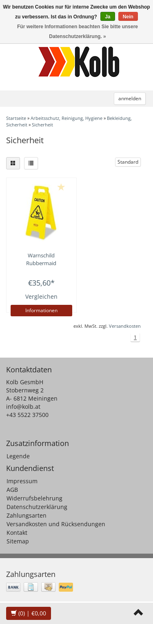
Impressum (22, 481)
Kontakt (17, 532)
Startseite (16, 118)
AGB (12, 489)
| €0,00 (28, 613)
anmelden (129, 98)
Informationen (41, 310)
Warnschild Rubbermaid (41, 259)
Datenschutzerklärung (37, 507)
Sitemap (18, 541)
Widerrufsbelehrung (34, 498)
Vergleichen (41, 296)
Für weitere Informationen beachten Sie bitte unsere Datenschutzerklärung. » (77, 31)
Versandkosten (125, 326)
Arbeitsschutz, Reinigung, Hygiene (66, 118)
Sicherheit (42, 125)
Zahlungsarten (27, 515)
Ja (107, 17)
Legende (18, 456)
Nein (128, 17)
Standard (128, 161)
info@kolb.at (23, 406)
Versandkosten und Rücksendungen (56, 524)
